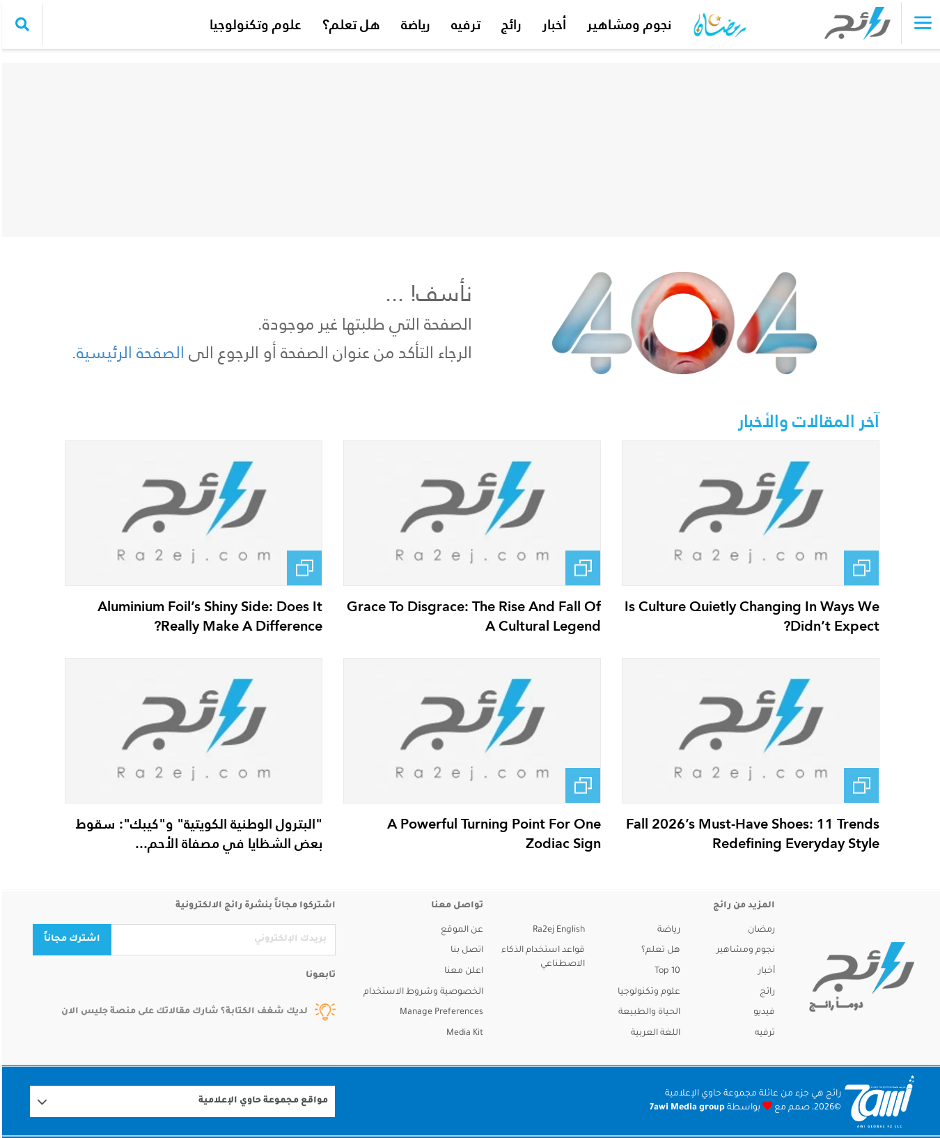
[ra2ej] (859, 977)
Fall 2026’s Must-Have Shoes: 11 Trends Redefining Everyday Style (750, 833)
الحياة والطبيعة (647, 1012)
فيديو (762, 1012)
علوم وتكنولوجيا (253, 24)
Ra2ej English (557, 930)
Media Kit (462, 1033)
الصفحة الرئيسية (128, 352)
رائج (509, 24)
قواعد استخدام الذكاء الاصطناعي (541, 957)
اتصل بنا (464, 950)
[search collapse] (20, 24)
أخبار (552, 24)
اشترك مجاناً (70, 939)
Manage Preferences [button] (439, 1012)
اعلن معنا (461, 971)
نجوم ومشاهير (627, 24)
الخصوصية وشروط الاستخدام (421, 992)
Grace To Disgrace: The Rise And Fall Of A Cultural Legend (472, 616)
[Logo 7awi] (877, 1101)
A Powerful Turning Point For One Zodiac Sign (492, 833)
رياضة (413, 24)
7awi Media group (685, 1108)
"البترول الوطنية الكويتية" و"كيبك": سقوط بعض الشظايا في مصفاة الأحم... (197, 833)
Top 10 (665, 971)
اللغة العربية (653, 1033)
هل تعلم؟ (349, 24)
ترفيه (463, 24)
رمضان (759, 930)
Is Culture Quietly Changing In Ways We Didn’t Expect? (749, 616)
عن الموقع (460, 930)
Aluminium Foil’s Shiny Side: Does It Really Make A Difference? (207, 616)
